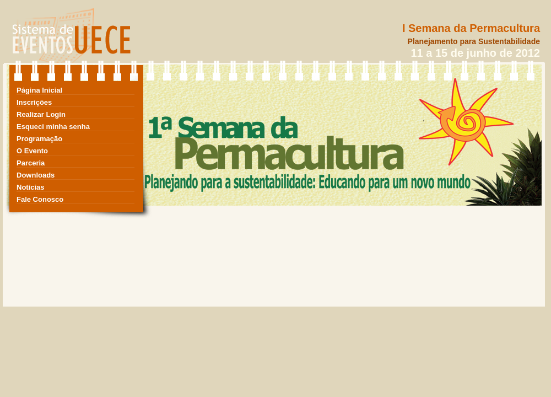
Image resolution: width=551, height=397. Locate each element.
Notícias (31, 187)
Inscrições (34, 102)
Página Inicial (39, 90)
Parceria (31, 163)
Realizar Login (41, 114)
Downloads (36, 175)
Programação (39, 139)
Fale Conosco (40, 199)
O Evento (32, 151)
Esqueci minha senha (53, 126)
